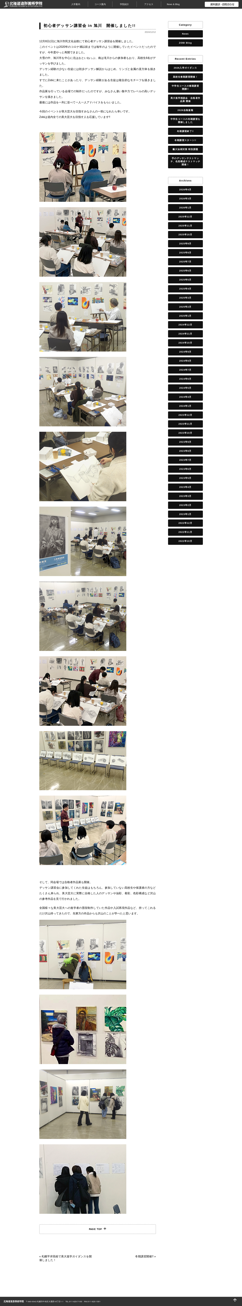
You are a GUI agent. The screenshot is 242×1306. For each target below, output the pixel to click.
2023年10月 (185, 433)
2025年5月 (185, 279)
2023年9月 (185, 442)
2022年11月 (185, 532)
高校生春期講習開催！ (185, 77)
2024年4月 (185, 397)
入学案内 (75, 4)
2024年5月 (185, 388)
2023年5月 (185, 478)
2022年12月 (185, 523)
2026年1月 (185, 207)
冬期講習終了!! (185, 131)
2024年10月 (185, 342)
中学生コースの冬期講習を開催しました (185, 120)
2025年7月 (185, 261)
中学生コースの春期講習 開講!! (186, 87)
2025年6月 (185, 270)
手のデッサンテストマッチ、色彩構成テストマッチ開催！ (185, 161)
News (185, 33)
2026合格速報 (185, 110)
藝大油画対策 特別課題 (185, 149)
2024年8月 (185, 360)
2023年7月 (185, 460)
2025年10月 (185, 234)
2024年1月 (185, 406)
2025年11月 (185, 225)
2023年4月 (185, 487)
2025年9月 (185, 243)
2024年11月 (185, 333)
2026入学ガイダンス (185, 68)
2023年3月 (185, 496)
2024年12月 (185, 324)
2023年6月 (185, 469)
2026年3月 (185, 198)
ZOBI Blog (185, 43)
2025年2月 (185, 306)
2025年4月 (185, 288)
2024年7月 (185, 370)
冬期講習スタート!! (185, 140)
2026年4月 (185, 189)
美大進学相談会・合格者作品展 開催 (185, 99)
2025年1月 (185, 316)
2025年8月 (185, 252)
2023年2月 (185, 505)
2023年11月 (185, 424)
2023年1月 (185, 514)
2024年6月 (185, 379)
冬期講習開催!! (144, 1256)
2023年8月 (185, 451)
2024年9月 (185, 351)
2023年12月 (185, 415)
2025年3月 (185, 297)
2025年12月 (185, 216)
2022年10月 (185, 541)
